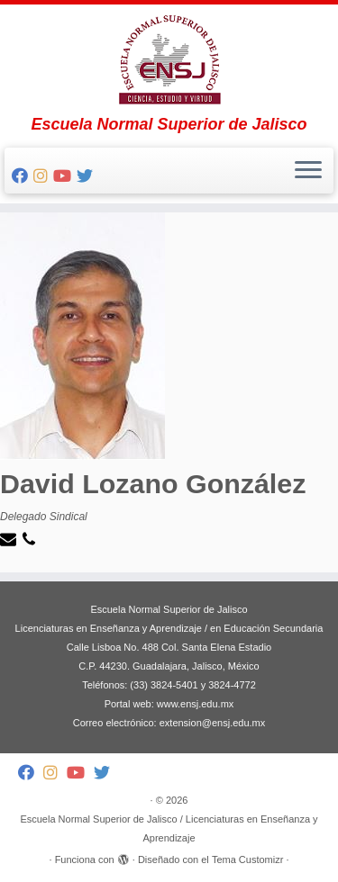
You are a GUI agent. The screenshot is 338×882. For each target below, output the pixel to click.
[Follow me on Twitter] (87, 176)
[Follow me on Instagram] (43, 176)
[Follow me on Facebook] (22, 176)
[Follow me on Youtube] (65, 176)
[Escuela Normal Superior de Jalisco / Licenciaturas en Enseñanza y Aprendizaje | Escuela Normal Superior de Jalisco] (169, 60)
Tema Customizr (247, 859)
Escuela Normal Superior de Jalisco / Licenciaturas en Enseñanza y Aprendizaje (168, 828)
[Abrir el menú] (308, 171)
